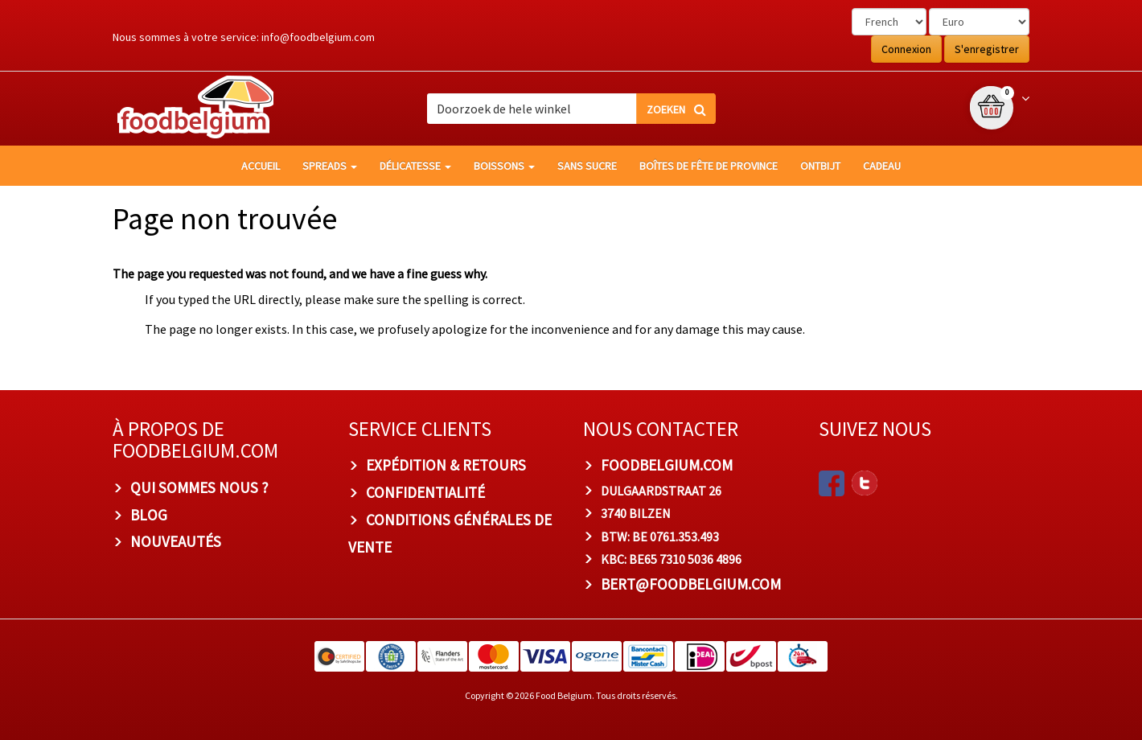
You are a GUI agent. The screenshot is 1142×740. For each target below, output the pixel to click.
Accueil (260, 165)
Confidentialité (425, 492)
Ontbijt (820, 165)
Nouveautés (175, 541)
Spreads (329, 165)
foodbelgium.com (667, 465)
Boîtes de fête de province (708, 165)
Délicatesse (415, 165)
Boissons (504, 165)
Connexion (906, 49)
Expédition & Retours (446, 465)
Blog (148, 514)
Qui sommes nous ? (199, 487)
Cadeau (882, 165)
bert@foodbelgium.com (691, 584)
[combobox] (571, 108)
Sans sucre (587, 165)
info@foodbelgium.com (318, 37)
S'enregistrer (987, 49)
